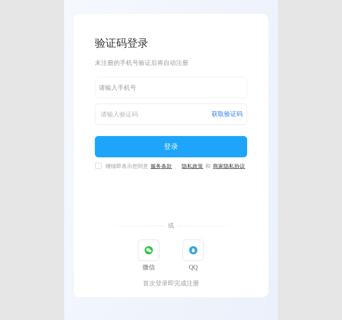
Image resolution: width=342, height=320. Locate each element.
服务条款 (161, 166)
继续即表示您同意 (176, 166)
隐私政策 (192, 166)
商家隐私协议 (229, 166)
